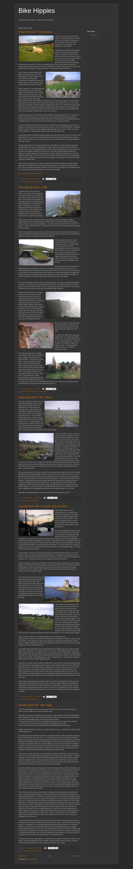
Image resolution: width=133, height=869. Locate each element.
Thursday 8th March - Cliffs (33, 187)
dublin (36, 181)
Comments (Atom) (32, 859)
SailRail (45, 737)
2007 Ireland (26, 181)
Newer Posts (23, 856)
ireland (40, 181)
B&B (45, 784)
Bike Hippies (37, 10)
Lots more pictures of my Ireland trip (30, 173)
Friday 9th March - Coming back (36, 32)
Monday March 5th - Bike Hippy (35, 705)
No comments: (38, 497)
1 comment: (37, 179)
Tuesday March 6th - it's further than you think (43, 506)
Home (50, 856)
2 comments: (37, 696)
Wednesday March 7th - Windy (35, 397)
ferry (36, 850)
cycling (32, 181)
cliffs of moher (34, 391)
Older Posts (76, 856)
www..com (94, 35)
